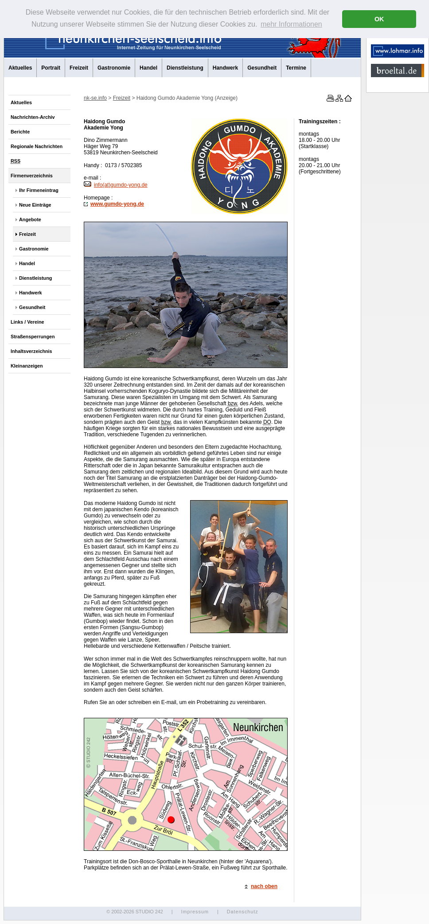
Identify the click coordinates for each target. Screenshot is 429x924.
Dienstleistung (185, 68)
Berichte (20, 131)
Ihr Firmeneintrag (38, 190)
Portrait (50, 68)
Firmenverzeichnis (32, 175)
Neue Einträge (35, 205)
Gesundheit (262, 68)
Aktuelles (20, 68)
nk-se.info (95, 98)
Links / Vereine (27, 322)
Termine (296, 68)
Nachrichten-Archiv (33, 117)
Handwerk (225, 68)
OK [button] (379, 19)
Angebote (30, 219)
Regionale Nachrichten (36, 146)
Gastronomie (114, 68)
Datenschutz (242, 911)
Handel (148, 68)
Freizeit (79, 68)
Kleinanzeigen (27, 365)
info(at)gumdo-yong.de (116, 185)
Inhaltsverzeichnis (31, 351)
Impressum (194, 911)
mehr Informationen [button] (291, 24)
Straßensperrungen (33, 336)
